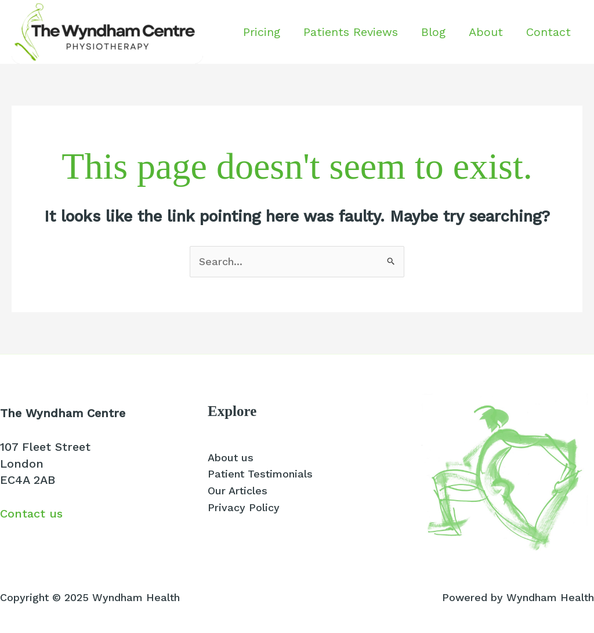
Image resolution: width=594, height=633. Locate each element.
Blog (433, 32)
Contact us (31, 513)
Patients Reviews (350, 32)
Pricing (261, 32)
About (486, 32)
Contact (548, 32)
